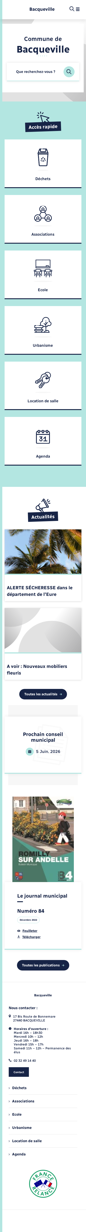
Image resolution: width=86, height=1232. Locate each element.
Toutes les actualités (43, 694)
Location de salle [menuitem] (25, 1141)
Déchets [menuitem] (18, 1088)
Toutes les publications (43, 965)
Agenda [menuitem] (17, 1154)
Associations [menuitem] (21, 1101)
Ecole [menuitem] (15, 1114)
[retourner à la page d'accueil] (42, 9)
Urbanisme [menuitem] (20, 1127)
